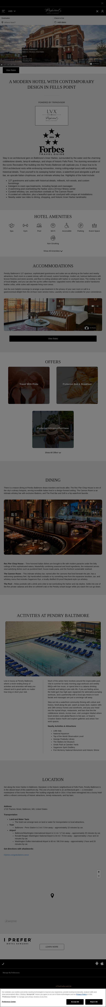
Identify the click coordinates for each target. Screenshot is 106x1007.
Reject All (94, 1003)
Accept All (75, 1003)
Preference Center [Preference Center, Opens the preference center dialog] (9, 1003)
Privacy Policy (81, 996)
